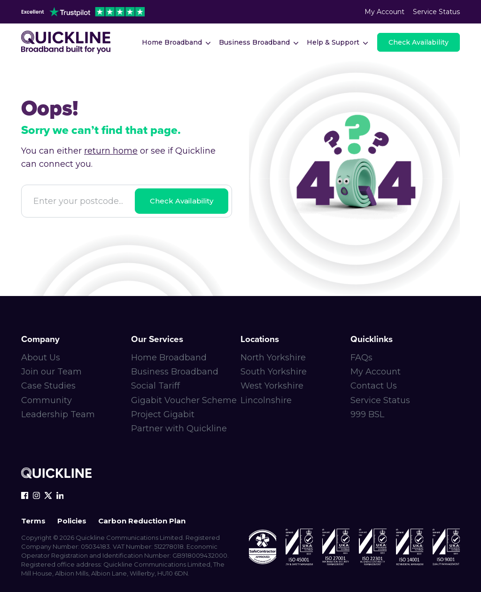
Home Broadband (169, 357)
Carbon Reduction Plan (142, 520)
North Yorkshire (273, 357)
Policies (71, 520)
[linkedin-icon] (59, 495)
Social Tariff (155, 386)
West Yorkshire (271, 386)
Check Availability (181, 200)
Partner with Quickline (179, 428)
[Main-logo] (65, 42)
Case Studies (48, 386)
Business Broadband (174, 371)
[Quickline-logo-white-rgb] (56, 474)
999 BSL (367, 414)
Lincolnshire (266, 400)
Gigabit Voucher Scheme (184, 400)
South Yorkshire (273, 371)
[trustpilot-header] (83, 11)
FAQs (361, 357)
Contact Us (373, 386)
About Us (40, 357)
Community (46, 400)
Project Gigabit (162, 414)
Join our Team (51, 371)
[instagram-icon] (36, 495)
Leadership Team (58, 414)
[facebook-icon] (24, 495)
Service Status (436, 12)
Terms (33, 520)
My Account (384, 12)
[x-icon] (48, 495)
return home (111, 151)
